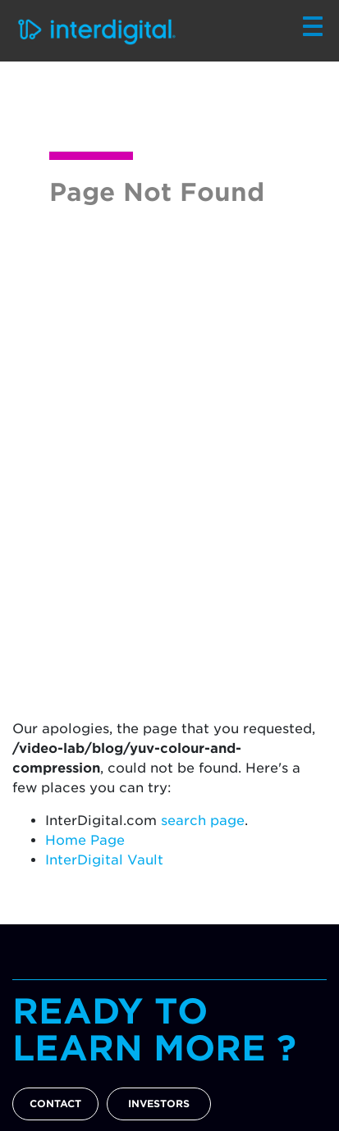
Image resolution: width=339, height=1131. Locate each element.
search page (203, 820)
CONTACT (55, 1103)
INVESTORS (159, 1103)
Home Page (85, 840)
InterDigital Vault (104, 860)
